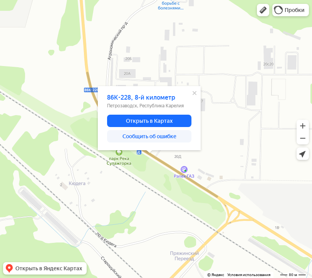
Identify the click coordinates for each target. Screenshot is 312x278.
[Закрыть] (194, 93)
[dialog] (149, 118)
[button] (263, 10)
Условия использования (248, 275)
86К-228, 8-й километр (141, 97)
